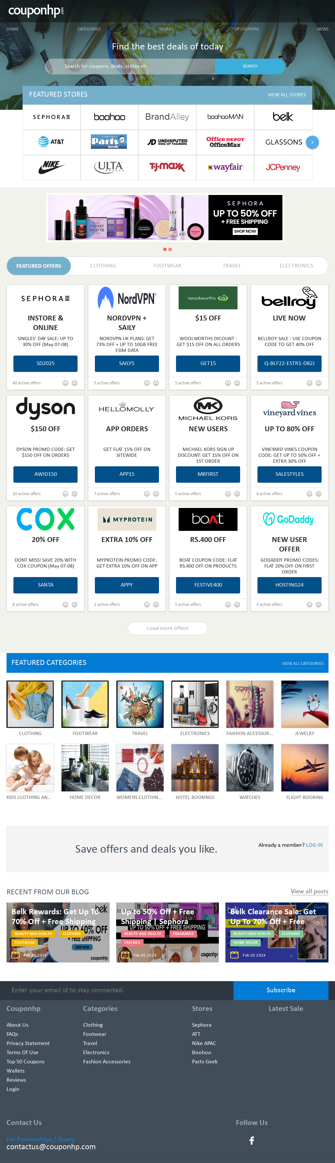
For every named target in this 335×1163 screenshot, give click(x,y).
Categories (89, 29)
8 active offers (25, 604)
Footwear (94, 1034)
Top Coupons (245, 29)
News (322, 29)
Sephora (202, 1025)
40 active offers (26, 383)
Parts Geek (205, 1062)
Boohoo (201, 1053)
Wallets (16, 1071)
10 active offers (26, 494)
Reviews (16, 1080)
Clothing (93, 1025)
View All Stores (287, 95)
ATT (196, 1034)
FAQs (12, 1034)
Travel (90, 1043)
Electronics (96, 1053)
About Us (17, 1025)
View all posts (309, 891)
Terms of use (22, 1053)
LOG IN (314, 845)
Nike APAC (204, 1043)
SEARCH (250, 66)
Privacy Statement (28, 1043)
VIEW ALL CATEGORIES (303, 663)
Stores (166, 29)
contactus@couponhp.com (51, 1147)
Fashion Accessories (107, 1062)
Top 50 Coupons (25, 1062)
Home (13, 29)
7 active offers (107, 494)
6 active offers (269, 494)
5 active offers (107, 383)
